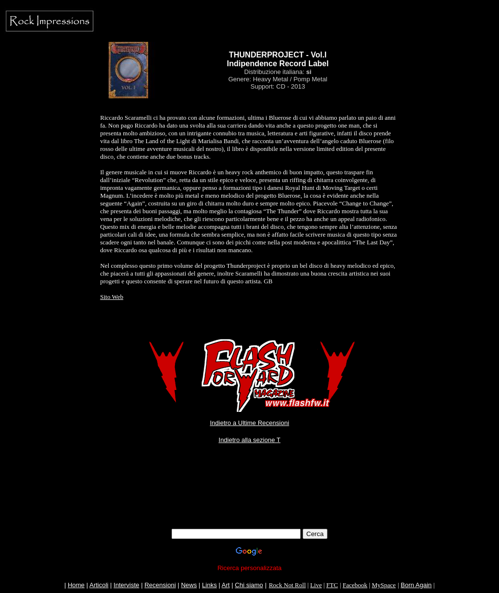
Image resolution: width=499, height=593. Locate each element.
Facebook (355, 585)
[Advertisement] (249, 507)
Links (209, 585)
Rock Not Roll (287, 585)
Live (316, 585)
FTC (332, 585)
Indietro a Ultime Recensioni (249, 422)
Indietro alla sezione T (250, 440)
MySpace (384, 585)
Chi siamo (249, 585)
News (189, 585)
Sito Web (111, 296)
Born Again (416, 585)
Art (226, 585)
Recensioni (159, 585)
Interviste (126, 585)
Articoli (98, 585)
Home (76, 585)
